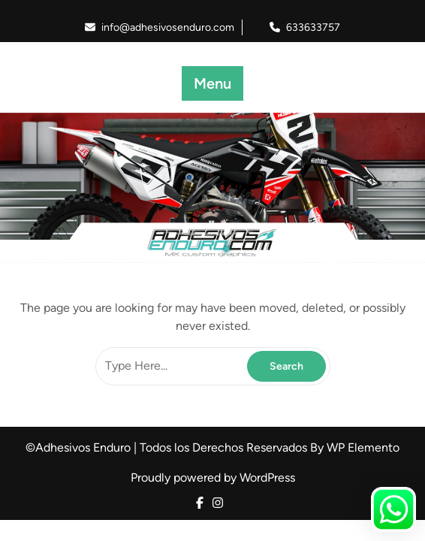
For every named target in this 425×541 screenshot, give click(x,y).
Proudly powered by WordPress (213, 477)
